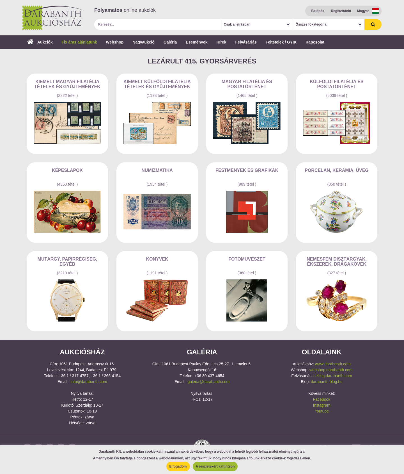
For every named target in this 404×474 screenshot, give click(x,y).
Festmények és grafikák (246, 170)
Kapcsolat (315, 42)
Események (196, 42)
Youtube (322, 411)
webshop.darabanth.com (330, 370)
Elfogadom (178, 466)
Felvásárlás (245, 42)
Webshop (115, 42)
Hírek (221, 42)
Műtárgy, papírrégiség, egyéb (67, 261)
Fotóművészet (246, 259)
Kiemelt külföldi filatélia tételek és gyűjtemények (156, 84)
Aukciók (39, 42)
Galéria (170, 42)
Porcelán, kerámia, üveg (337, 170)
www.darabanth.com (333, 364)
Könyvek (157, 259)
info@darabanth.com (89, 381)
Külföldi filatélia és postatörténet (336, 84)
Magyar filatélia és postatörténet (247, 84)
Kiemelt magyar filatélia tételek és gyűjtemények (67, 84)
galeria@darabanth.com (208, 381)
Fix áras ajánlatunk (79, 42)
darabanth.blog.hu (327, 381)
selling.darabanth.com (333, 375)
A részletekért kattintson (215, 466)
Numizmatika (157, 170)
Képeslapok (67, 170)
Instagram (321, 405)
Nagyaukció (143, 42)
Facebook (321, 399)
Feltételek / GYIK (281, 42)
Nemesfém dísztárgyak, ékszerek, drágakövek (337, 261)
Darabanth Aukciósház (53, 18)
